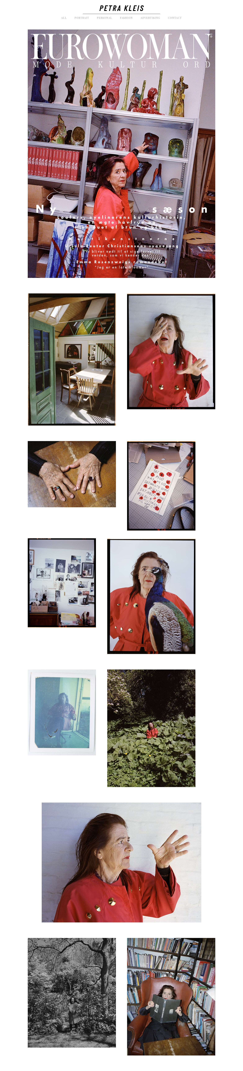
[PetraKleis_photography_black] (121, 7)
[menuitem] (64, 18)
